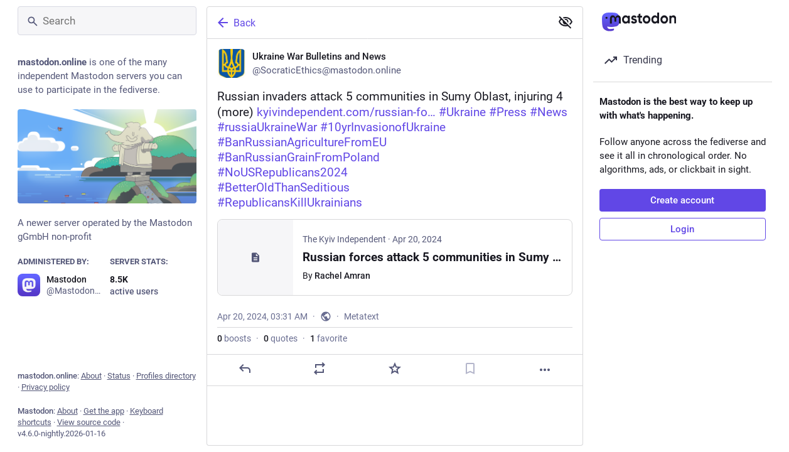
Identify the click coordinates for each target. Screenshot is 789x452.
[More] (544, 369)
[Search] (107, 20)
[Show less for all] (565, 22)
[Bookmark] (469, 368)
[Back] (378, 22)
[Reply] (244, 368)
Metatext (361, 316)
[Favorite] (394, 368)
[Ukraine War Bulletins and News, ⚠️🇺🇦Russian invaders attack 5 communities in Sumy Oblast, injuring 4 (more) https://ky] (394, 212)
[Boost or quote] (319, 368)
